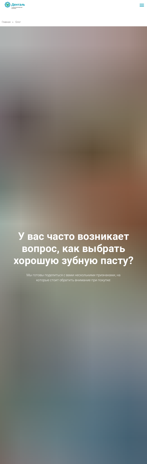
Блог (18, 22)
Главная (6, 22)
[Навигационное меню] (142, 5)
